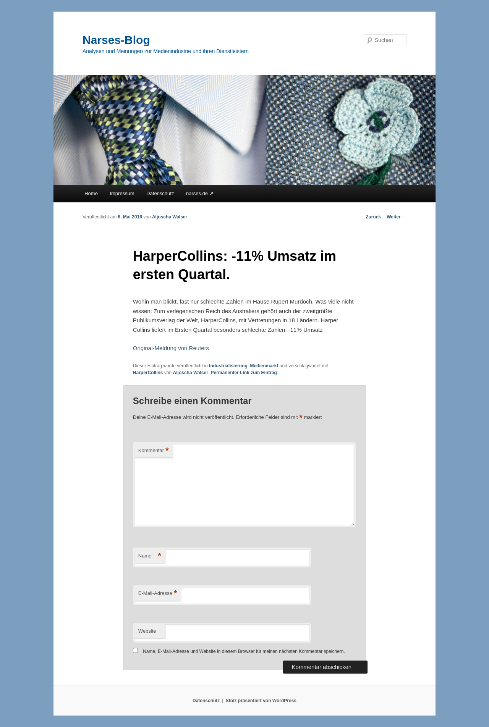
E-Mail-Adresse (157, 593)
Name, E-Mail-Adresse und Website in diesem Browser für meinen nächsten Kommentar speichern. (244, 651)
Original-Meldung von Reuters (171, 348)
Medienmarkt (264, 365)
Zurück (370, 217)
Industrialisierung (228, 365)
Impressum (122, 193)
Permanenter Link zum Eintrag (244, 372)
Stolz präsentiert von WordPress (261, 700)
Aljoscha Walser (169, 217)
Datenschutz (160, 193)
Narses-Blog (116, 40)
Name (149, 556)
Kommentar (153, 450)
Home (91, 193)
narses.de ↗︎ (200, 193)
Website (147, 631)
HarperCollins (148, 372)
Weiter (396, 217)
